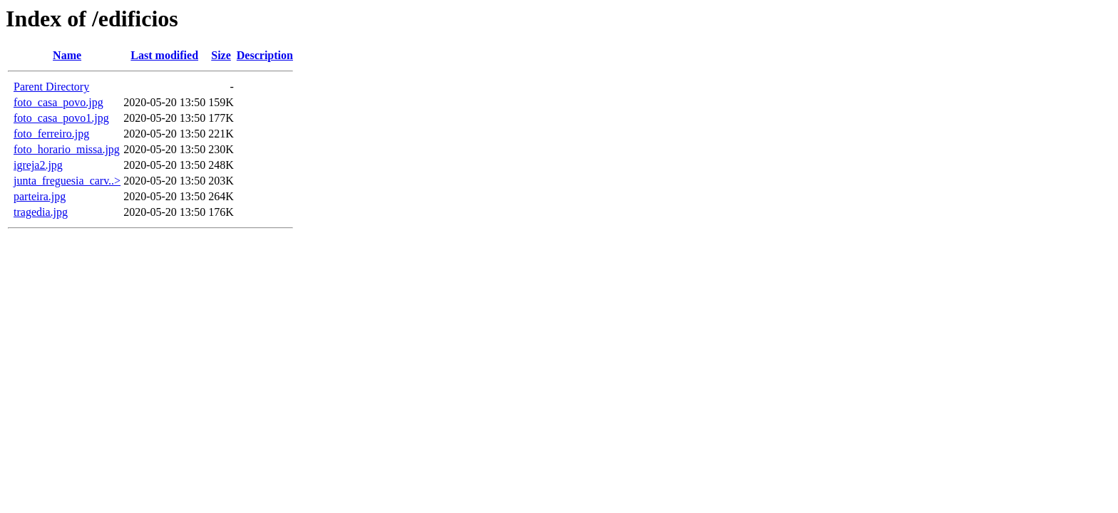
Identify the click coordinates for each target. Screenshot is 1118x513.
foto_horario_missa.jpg (67, 149)
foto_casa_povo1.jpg (61, 118)
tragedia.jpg (41, 212)
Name (67, 55)
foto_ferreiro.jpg (51, 134)
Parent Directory (51, 87)
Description (265, 55)
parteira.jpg (40, 196)
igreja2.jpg (38, 165)
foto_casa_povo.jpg (58, 102)
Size (221, 55)
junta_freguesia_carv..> (67, 181)
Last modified (164, 55)
